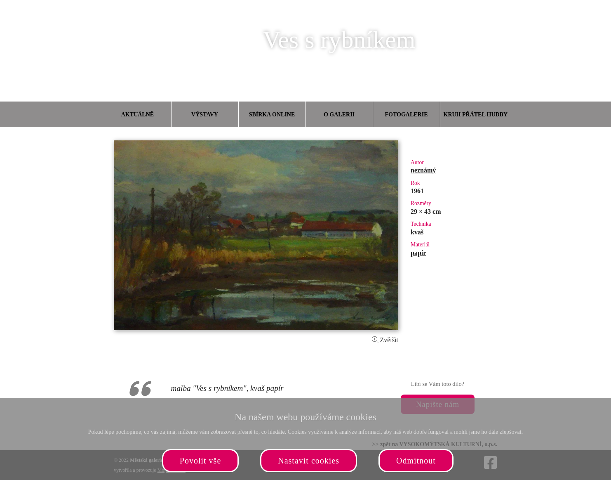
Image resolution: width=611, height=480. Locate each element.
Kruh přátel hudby (475, 114)
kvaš (417, 232)
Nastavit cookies (308, 460)
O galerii (339, 114)
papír (418, 252)
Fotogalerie (406, 114)
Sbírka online (272, 114)
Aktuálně (137, 114)
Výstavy (204, 114)
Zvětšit (385, 339)
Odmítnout (416, 460)
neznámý (423, 170)
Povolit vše (200, 460)
